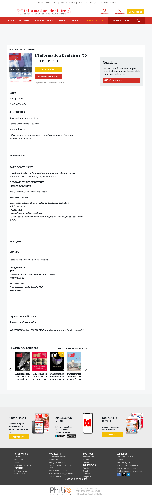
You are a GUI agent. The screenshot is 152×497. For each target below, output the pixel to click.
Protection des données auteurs (129, 470)
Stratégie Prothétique (57, 462)
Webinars (86, 473)
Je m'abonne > (48, 69)
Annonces (62, 20)
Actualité (24, 20)
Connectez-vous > (56, 82)
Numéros (18, 49)
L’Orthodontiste (55, 475)
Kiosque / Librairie (122, 20)
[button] (11, 369)
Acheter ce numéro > (48, 76)
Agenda (86, 467)
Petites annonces (20, 470)
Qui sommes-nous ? (125, 456)
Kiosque (86, 459)
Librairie (86, 462)
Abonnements (88, 456)
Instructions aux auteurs (126, 467)
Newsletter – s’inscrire (22, 464)
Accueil (10, 49)
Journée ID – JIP (95, 20)
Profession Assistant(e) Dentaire (61, 473)
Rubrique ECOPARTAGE (32, 330)
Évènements (77, 20)
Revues (12, 20)
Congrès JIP (87, 476)
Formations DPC (20, 473)
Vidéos (50, 20)
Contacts (120, 459)
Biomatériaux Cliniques (58, 470)
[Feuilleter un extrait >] (20, 69)
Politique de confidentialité (127, 464)
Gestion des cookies (76, 478)
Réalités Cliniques (55, 459)
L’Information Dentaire (57, 456)
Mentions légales (123, 462)
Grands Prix (87, 470)
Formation (38, 20)
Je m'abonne (135, 11)
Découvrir (112, 433)
